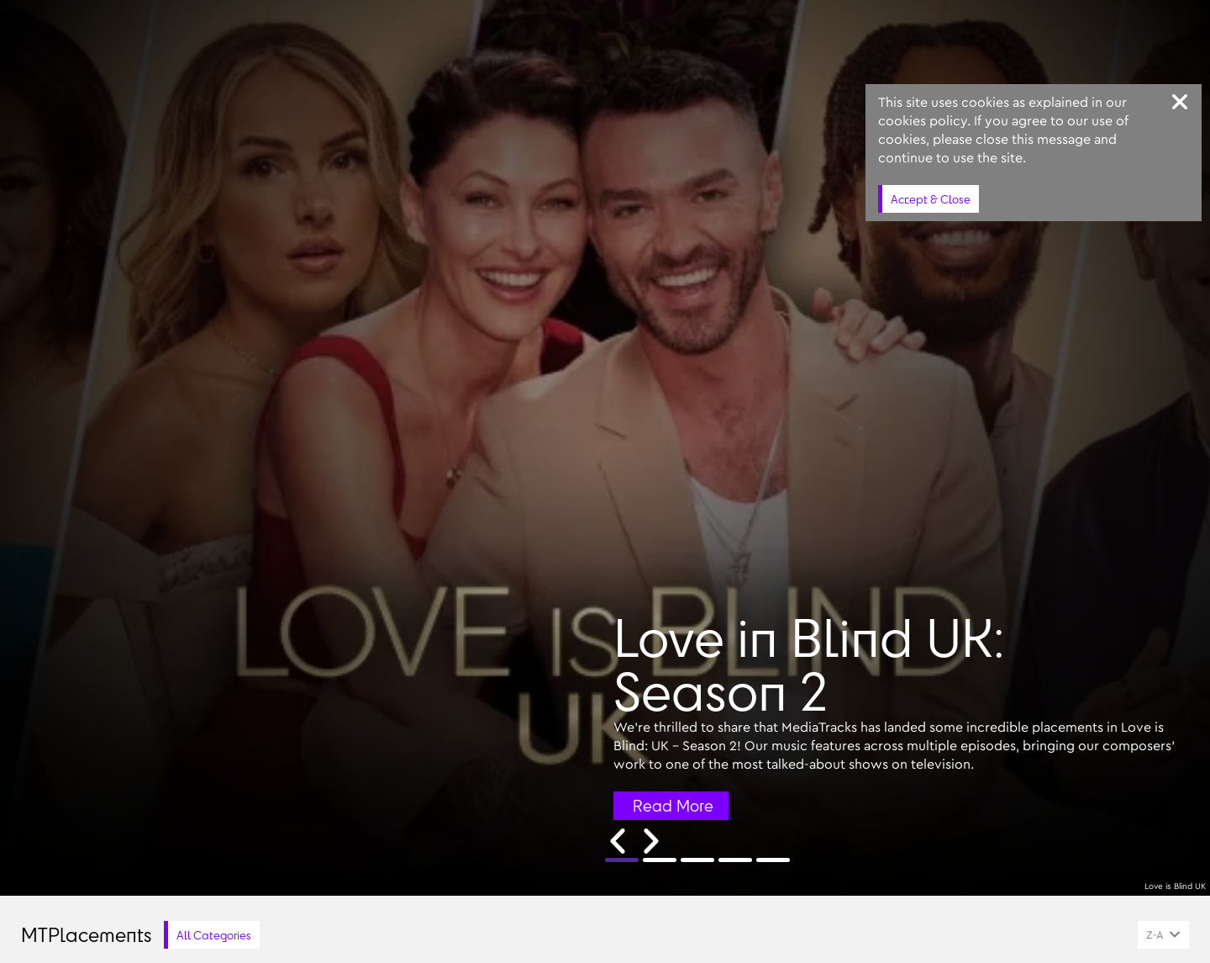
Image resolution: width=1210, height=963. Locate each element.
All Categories (213, 935)
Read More (673, 806)
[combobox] (1163, 935)
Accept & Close (931, 199)
